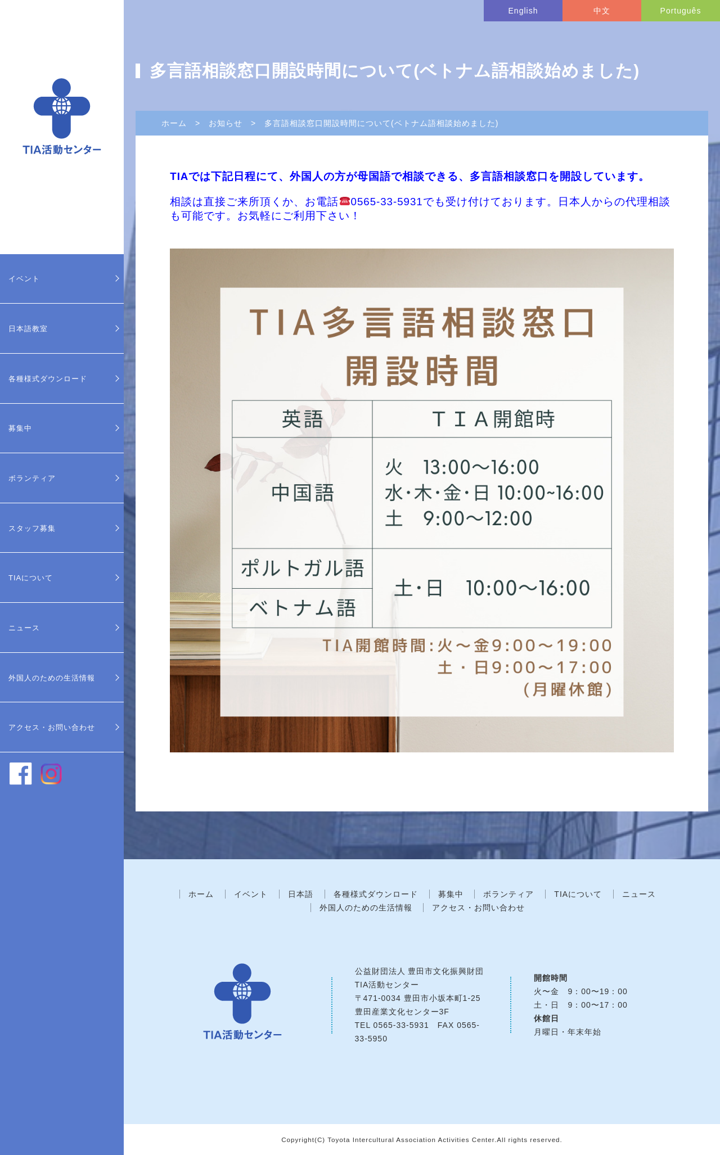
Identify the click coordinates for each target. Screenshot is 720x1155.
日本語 (300, 894)
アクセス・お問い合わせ (51, 727)
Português (680, 10)
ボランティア (32, 478)
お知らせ (225, 123)
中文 (601, 10)
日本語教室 (28, 328)
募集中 (20, 428)
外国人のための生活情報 (51, 678)
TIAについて (30, 578)
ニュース (24, 628)
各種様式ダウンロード (47, 379)
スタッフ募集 (32, 528)
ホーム (174, 123)
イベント (24, 278)
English (523, 10)
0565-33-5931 (401, 1025)
